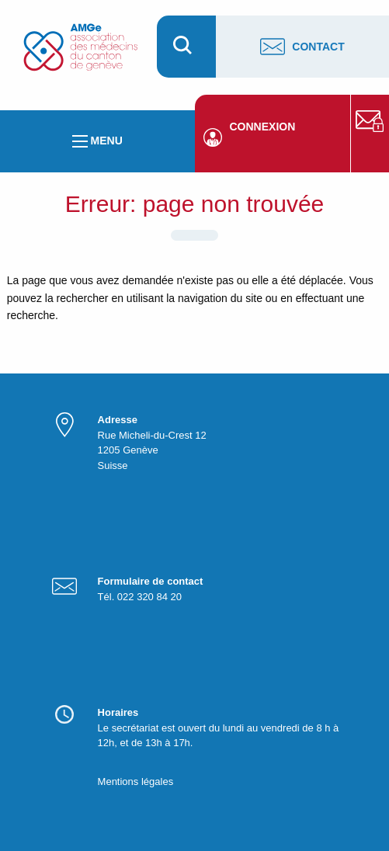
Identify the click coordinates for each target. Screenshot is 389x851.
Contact (302, 46)
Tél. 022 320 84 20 (140, 597)
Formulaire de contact (150, 581)
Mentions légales (136, 781)
